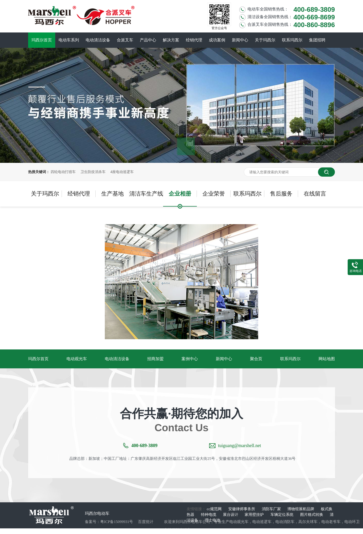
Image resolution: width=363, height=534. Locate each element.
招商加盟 (155, 359)
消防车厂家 (272, 509)
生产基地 (112, 193)
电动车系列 (69, 40)
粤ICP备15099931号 (116, 522)
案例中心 (190, 359)
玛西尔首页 (41, 40)
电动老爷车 (331, 522)
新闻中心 (240, 40)
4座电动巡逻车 (122, 172)
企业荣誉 (213, 193)
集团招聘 (317, 40)
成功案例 (217, 40)
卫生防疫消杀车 (93, 172)
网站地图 (327, 359)
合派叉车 (125, 40)
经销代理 (194, 40)
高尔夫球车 (307, 522)
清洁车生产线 (146, 193)
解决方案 (171, 40)
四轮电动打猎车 (63, 172)
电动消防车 (284, 522)
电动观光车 (76, 359)
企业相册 (180, 193)
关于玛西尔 (265, 40)
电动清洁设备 (98, 40)
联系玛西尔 (292, 40)
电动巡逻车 (261, 522)
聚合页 (256, 359)
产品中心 (148, 40)
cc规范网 (215, 509)
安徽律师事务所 (242, 509)
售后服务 (281, 193)
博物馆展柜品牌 (301, 509)
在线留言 (315, 193)
